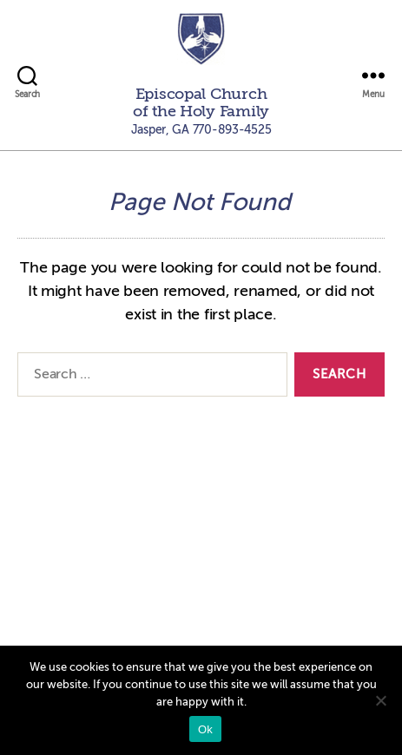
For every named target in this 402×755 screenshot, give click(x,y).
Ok (205, 729)
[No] (380, 700)
